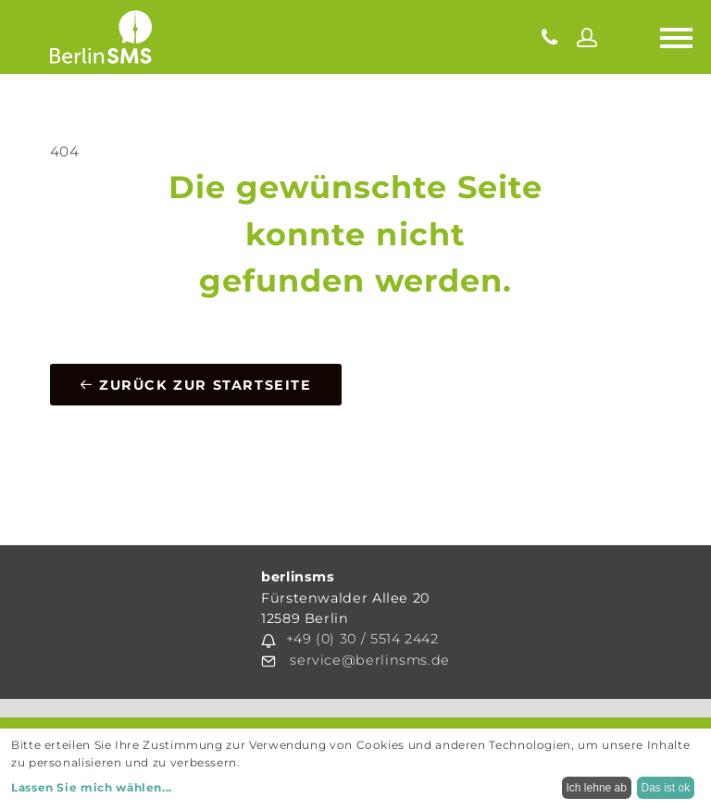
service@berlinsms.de (370, 660)
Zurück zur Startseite (196, 385)
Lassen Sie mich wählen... (91, 787)
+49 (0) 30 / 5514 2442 (362, 638)
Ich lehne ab (597, 787)
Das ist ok (666, 787)
